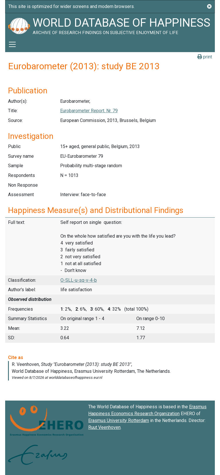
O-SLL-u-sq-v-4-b (78, 280)
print (204, 57)
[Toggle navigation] (12, 44)
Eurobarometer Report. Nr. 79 (89, 110)
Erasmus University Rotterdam (118, 420)
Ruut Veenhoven (104, 427)
